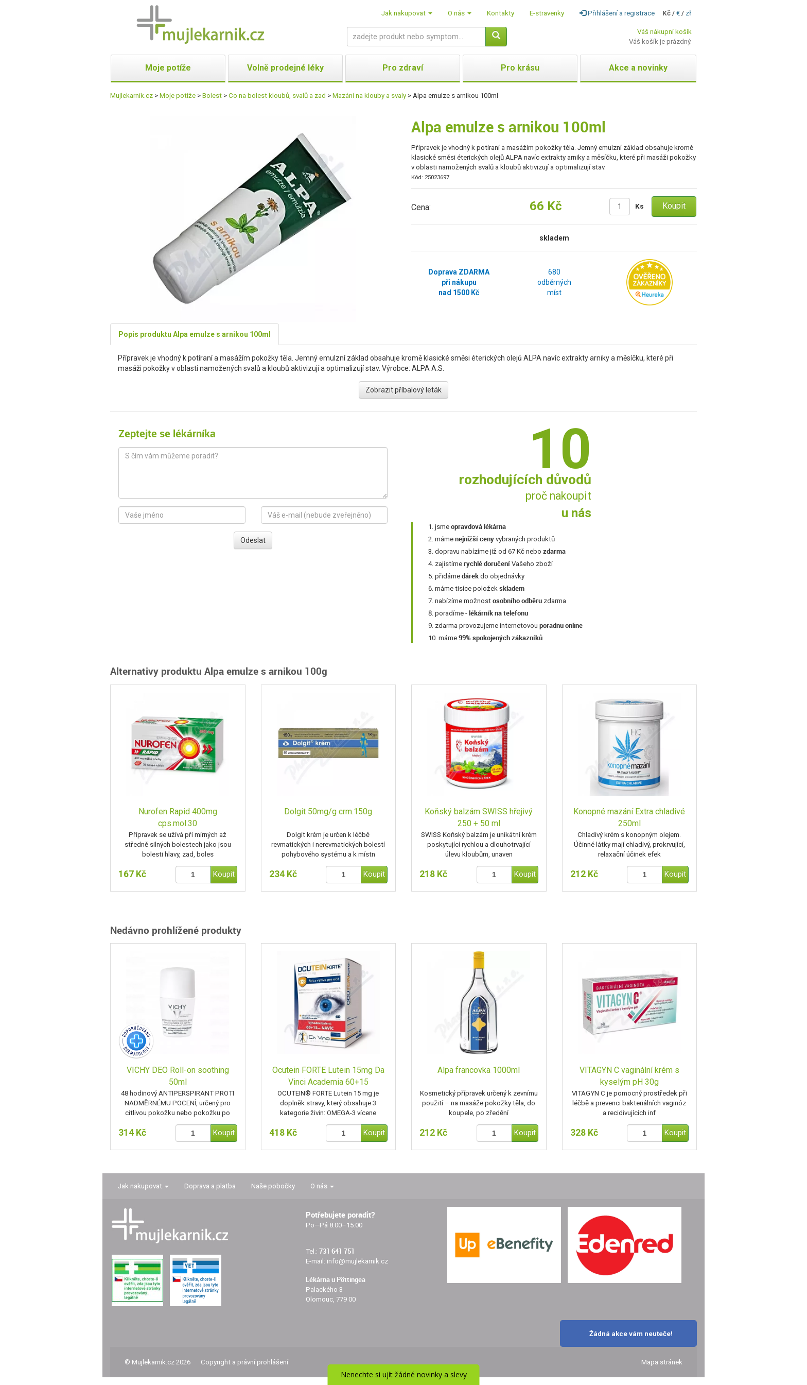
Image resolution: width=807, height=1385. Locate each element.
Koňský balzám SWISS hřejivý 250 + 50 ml (479, 817)
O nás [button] (459, 13)
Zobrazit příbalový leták (403, 390)
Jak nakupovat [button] (406, 13)
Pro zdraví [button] (402, 68)
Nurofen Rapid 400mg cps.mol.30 (177, 817)
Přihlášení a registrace (617, 13)
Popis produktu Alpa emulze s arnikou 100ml (194, 334)
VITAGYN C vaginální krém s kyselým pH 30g (629, 1076)
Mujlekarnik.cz (131, 95)
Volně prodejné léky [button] (285, 68)
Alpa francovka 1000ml (478, 1070)
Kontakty (500, 13)
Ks (639, 206)
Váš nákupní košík (664, 32)
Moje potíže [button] (168, 68)
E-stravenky (547, 13)
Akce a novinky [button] (638, 68)
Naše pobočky (273, 1186)
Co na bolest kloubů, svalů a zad (277, 95)
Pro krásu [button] (520, 68)
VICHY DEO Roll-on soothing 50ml (178, 1076)
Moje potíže (178, 95)
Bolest (212, 95)
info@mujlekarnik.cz (357, 1261)
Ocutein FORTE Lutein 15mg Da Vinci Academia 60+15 (328, 1076)
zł (688, 13)
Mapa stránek (661, 1362)
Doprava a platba (210, 1186)
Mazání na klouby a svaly (369, 95)
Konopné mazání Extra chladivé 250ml (629, 817)
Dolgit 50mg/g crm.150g (328, 811)
